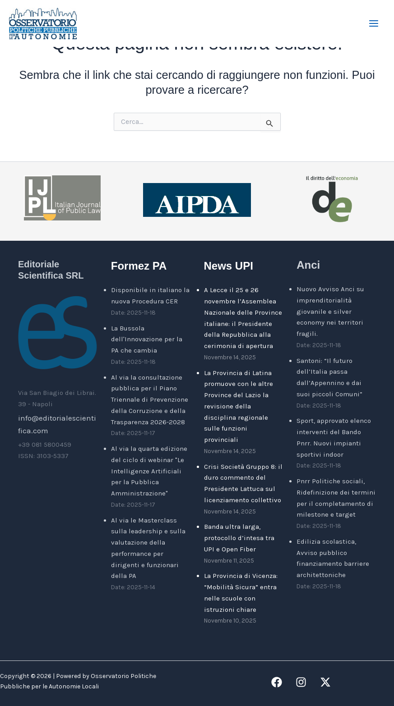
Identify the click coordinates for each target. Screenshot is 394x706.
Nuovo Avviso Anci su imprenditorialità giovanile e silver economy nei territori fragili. (330, 311)
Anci (308, 265)
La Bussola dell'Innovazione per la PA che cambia (146, 339)
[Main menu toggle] (374, 23)
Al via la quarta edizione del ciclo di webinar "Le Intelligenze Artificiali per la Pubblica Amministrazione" (149, 471)
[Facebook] (276, 682)
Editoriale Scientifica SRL (51, 269)
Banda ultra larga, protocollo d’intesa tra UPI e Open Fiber (239, 538)
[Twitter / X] (325, 682)
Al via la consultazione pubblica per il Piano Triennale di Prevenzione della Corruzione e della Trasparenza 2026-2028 (149, 399)
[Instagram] (301, 682)
